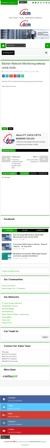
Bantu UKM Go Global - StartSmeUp (15, 314)
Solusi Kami (6, 320)
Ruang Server (7, 323)
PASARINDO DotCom (10, 306)
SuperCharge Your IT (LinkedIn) (13, 288)
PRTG (10, 128)
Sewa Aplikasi (7, 317)
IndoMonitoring (7, 311)
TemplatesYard (22, 441)
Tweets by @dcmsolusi (10, 271)
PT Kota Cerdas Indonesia (12, 303)
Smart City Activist (8, 285)
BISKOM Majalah (8, 309)
